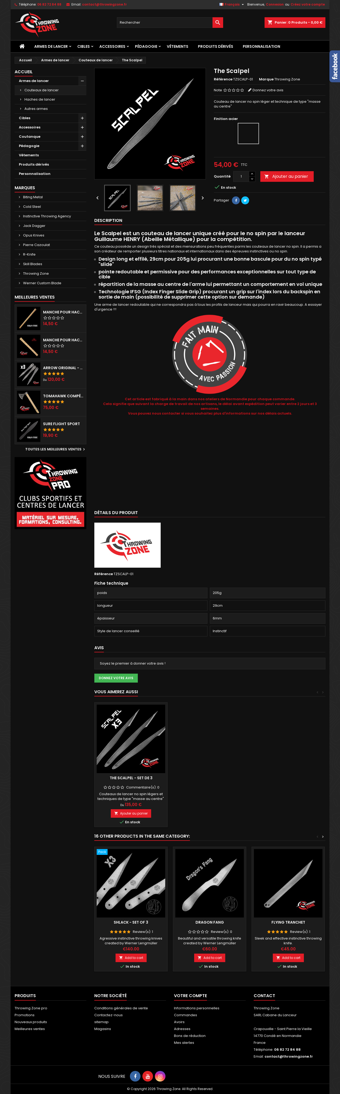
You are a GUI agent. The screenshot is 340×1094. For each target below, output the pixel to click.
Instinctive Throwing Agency (46, 216)
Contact (264, 996)
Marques (25, 188)
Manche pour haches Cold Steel (63, 312)
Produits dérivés (215, 46)
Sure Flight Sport (61, 424)
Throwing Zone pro (31, 1008)
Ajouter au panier (286, 176)
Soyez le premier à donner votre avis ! (132, 663)
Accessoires (112, 46)
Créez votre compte (308, 4)
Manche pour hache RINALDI (63, 340)
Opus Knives (33, 235)
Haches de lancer (39, 99)
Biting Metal (32, 197)
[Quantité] (241, 176)
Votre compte (190, 996)
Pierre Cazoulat (36, 244)
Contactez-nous (108, 1015)
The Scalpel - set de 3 (131, 778)
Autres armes (36, 108)
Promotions (25, 1015)
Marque (266, 79)
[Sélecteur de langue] (232, 4)
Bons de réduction (190, 1035)
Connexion (275, 4)
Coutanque (29, 136)
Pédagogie (146, 46)
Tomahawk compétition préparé (63, 396)
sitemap (101, 1021)
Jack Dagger (33, 225)
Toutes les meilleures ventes (55, 449)
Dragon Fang (210, 922)
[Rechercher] (170, 22)
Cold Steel (31, 206)
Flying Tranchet (288, 922)
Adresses (182, 1028)
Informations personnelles (196, 1008)
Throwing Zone (35, 273)
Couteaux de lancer (41, 90)
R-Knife (29, 254)
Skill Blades (32, 263)
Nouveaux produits (31, 1021)
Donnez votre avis (268, 90)
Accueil (24, 72)
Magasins (102, 1028)
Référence (223, 79)
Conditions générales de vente (121, 1008)
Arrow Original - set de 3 (63, 368)
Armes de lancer (51, 46)
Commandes (185, 1015)
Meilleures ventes (30, 1028)
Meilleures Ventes (35, 297)
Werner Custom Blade (41, 283)
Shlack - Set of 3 (131, 922)
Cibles (83, 46)
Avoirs (179, 1021)
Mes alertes (184, 1042)
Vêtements (177, 46)
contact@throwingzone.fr (104, 4)
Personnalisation (261, 46)
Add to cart (131, 957)
